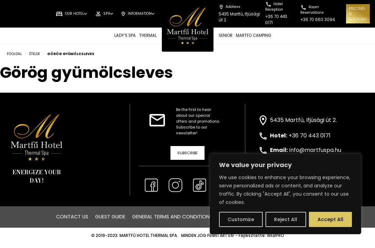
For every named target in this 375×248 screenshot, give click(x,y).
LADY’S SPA (125, 35)
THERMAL (148, 35)
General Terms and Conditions (172, 216)
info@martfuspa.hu (315, 150)
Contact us (72, 216)
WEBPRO (275, 235)
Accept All (330, 219)
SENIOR (225, 35)
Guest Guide (110, 216)
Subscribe (187, 153)
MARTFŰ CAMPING (253, 35)
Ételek (34, 54)
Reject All (285, 219)
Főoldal (14, 54)
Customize (241, 219)
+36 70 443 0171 (310, 136)
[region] (285, 194)
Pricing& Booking (358, 14)
